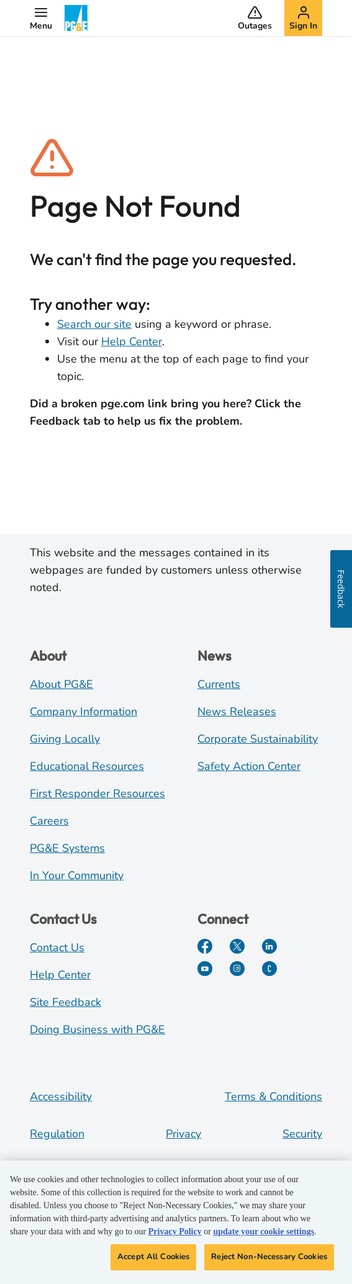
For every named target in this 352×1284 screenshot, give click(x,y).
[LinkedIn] (269, 946)
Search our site (94, 324)
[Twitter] (237, 946)
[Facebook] (205, 946)
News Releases (236, 711)
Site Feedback (65, 1002)
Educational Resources (87, 766)
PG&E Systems (67, 848)
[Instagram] (237, 968)
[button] (41, 18)
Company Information (83, 711)
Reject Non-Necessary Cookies (269, 1256)
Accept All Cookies (153, 1256)
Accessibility (61, 1096)
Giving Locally (65, 738)
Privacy (183, 1133)
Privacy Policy (175, 1231)
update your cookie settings (263, 1231)
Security (302, 1133)
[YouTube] (205, 968)
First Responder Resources (97, 793)
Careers (49, 820)
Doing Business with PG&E (97, 1029)
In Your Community (77, 875)
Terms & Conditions (273, 1096)
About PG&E (61, 684)
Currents (218, 684)
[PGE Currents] (269, 968)
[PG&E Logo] (77, 18)
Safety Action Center (248, 766)
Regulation (57, 1133)
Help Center (131, 341)
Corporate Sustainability (257, 738)
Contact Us (57, 947)
